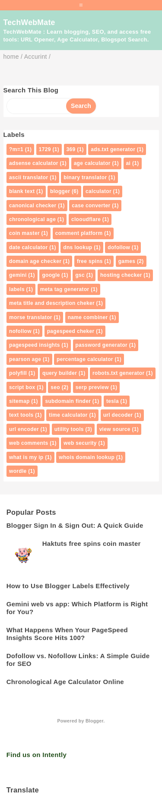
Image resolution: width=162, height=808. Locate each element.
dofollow (119, 247)
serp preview (92, 387)
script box (22, 387)
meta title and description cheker (52, 303)
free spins (90, 261)
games (127, 261)
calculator (98, 191)
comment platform (79, 233)
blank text (22, 191)
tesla (112, 401)
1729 (45, 149)
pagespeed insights (34, 345)
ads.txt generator (113, 149)
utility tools (69, 429)
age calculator (92, 163)
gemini (18, 275)
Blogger (94, 720)
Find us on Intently (36, 754)
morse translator (30, 317)
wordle (18, 471)
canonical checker (33, 206)
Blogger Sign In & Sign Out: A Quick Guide (74, 525)
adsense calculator (33, 163)
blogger (60, 191)
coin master (24, 233)
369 (71, 149)
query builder (59, 373)
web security (80, 443)
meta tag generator (64, 289)
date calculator (28, 247)
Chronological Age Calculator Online (65, 681)
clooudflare (86, 219)
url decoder (118, 415)
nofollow (20, 331)
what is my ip (26, 457)
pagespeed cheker (71, 331)
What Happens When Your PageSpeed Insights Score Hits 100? (67, 633)
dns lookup (77, 247)
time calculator (68, 415)
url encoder (24, 429)
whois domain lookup (86, 457)
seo (55, 387)
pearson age (25, 359)
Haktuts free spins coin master (91, 543)
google (51, 275)
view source (114, 429)
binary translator (85, 177)
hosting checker (121, 275)
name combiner (88, 317)
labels (17, 289)
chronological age (32, 219)
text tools (21, 415)
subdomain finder (68, 401)
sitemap (19, 401)
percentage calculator (85, 359)
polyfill (18, 373)
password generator (101, 345)
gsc (80, 275)
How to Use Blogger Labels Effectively (68, 585)
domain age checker (35, 261)
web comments (28, 443)
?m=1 (16, 149)
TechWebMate (29, 22)
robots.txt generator (118, 373)
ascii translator (28, 177)
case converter (91, 206)
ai (128, 163)
